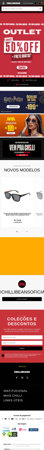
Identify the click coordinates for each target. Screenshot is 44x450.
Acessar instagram (22, 296)
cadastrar (22, 345)
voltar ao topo (22, 363)
